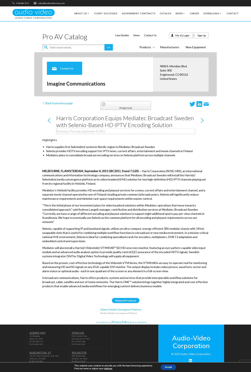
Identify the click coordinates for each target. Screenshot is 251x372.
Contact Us (150, 35)
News (136, 35)
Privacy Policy (120, 322)
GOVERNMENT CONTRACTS (138, 13)
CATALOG (165, 13)
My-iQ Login (182, 35)
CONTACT (233, 13)
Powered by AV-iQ (139, 322)
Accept (168, 366)
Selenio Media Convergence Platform (120, 309)
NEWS (179, 13)
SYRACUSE (78, 333)
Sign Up (202, 35)
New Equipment (196, 47)
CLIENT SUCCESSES (105, 13)
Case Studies (122, 35)
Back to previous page (57, 103)
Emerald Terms (103, 322)
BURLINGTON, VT (40, 353)
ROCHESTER (79, 353)
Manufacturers (169, 47)
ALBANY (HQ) (37, 333)
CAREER (194, 13)
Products (146, 47)
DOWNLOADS (211, 13)
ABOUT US (80, 13)
